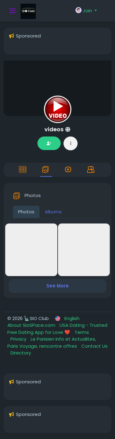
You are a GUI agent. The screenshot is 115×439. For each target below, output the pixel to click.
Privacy (19, 339)
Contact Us (94, 346)
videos (54, 129)
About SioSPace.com (31, 325)
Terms (82, 332)
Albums (53, 211)
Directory (20, 353)
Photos (26, 211)
